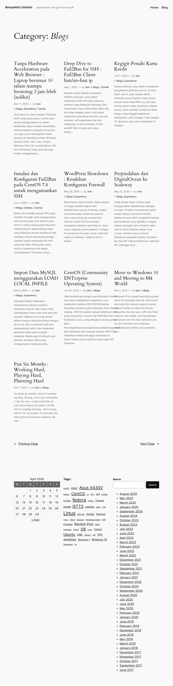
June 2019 (127, 621)
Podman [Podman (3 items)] (67, 524)
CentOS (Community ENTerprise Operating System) (86, 278)
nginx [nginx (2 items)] (65, 520)
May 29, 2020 (71, 191)
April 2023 (127, 537)
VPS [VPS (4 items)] (99, 534)
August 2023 (128, 524)
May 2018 (126, 639)
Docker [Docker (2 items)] (104, 494)
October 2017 (129, 661)
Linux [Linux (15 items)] (69, 513)
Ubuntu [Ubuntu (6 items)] (69, 534)
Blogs (19, 108)
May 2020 (126, 608)
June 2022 (127, 551)
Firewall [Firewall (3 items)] (99, 500)
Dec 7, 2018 (20, 387)
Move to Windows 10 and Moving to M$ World (136, 278)
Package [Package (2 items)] (80, 520)
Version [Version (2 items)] (87, 535)
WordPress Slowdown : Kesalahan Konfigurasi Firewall (86, 179)
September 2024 (131, 511)
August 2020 (128, 595)
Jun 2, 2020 (20, 202)
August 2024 (128, 516)
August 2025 (128, 494)
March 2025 (128, 502)
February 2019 (129, 626)
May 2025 (126, 498)
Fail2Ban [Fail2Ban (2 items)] (67, 501)
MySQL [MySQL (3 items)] (90, 514)
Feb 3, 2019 (120, 290)
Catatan (28, 207)
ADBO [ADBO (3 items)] (74, 488)
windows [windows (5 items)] (69, 539)
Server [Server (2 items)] (76, 529)
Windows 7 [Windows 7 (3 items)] (84, 539)
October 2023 (129, 520)
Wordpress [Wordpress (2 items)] (68, 544)
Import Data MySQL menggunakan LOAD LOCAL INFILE (36, 278)
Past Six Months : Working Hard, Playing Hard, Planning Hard (31, 372)
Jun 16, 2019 (71, 290)
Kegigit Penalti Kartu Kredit (135, 66)
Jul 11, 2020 (120, 75)
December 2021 (130, 559)
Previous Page (26, 444)
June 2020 (127, 604)
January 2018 (129, 648)
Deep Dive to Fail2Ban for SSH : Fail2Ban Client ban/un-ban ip (82, 72)
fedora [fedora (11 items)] (79, 499)
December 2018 (130, 630)
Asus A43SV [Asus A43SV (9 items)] (91, 487)
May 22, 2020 (121, 191)
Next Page (149, 444)
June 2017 (127, 670)
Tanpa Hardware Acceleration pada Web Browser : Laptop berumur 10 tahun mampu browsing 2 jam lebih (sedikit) (35, 80)
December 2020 (131, 582)
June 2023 (127, 533)
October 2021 (129, 564)
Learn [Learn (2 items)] (98, 507)
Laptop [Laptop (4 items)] (89, 506)
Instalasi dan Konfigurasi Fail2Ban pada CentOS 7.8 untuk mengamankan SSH (35, 185)
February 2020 (130, 612)
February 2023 (130, 546)
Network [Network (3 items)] (101, 514)
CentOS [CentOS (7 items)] (78, 493)
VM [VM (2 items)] (94, 535)
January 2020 (129, 617)
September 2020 (131, 590)
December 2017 (130, 652)
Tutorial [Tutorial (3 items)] (98, 529)
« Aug (35, 519)
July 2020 (126, 599)
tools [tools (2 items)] (90, 529)
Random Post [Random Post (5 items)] (83, 524)
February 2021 (129, 573)
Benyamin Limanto (18, 7)
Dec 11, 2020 (21, 103)
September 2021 (131, 568)
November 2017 (130, 656)
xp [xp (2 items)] (76, 544)
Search (152, 484)
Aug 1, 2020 (70, 87)
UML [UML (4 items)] (80, 534)
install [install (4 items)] (67, 506)
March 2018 (127, 643)
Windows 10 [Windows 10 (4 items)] (99, 539)
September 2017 (131, 665)
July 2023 (126, 529)
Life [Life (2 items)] (104, 507)
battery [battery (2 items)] (66, 494)
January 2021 (129, 577)
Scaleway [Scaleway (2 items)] (67, 529)
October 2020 (129, 586)
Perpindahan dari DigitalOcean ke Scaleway (131, 179)
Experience (30, 108)
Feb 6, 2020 (20, 290)
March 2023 (128, 542)
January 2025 (129, 507)
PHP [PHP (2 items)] (104, 520)
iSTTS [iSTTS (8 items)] (77, 506)
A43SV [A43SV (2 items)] (66, 488)
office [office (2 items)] (72, 520)
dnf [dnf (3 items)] (98, 494)
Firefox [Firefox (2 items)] (91, 501)
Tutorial (42, 108)
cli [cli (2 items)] (88, 494)
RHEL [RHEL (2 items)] (97, 524)
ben (38, 103)
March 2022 (128, 555)
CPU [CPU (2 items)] (92, 494)
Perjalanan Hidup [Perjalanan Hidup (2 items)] (93, 520)
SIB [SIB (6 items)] (83, 529)
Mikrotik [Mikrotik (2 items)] (81, 514)
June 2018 (127, 634)
